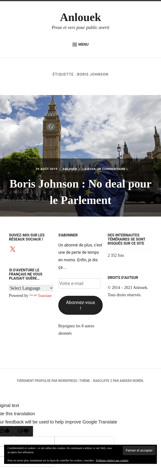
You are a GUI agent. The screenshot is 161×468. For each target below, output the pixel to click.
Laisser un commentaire (108, 169)
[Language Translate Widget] (31, 288)
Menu (80, 44)
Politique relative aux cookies (112, 460)
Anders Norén (131, 381)
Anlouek (80, 17)
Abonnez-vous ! (80, 305)
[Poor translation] (23, 431)
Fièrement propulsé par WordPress (47, 381)
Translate (41, 295)
